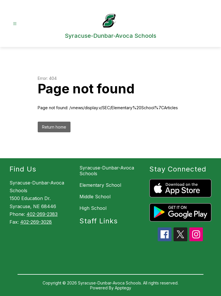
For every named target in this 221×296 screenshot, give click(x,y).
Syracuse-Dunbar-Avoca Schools (106, 170)
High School (92, 208)
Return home (54, 127)
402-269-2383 (42, 214)
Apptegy (123, 287)
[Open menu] (15, 23)
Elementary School (100, 185)
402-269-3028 (36, 222)
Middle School (94, 196)
